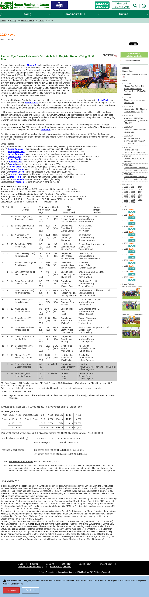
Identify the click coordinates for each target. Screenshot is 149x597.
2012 (133, 197)
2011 (140, 197)
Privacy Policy (105, 564)
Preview (125, 68)
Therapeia (19, 182)
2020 (140, 189)
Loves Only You (16, 154)
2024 (133, 187)
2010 (126, 200)
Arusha (13, 164)
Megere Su (15, 177)
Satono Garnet (17, 169)
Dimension (19, 179)
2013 (126, 197)
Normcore (45, 129)
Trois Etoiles (104, 100)
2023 (140, 187)
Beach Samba (15, 159)
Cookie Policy (85, 564)
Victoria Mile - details (131, 60)
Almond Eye (33, 65)
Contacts (50, 564)
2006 (133, 202)
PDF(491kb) (108, 55)
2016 (126, 195)
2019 (126, 192)
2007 (126, 202)
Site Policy (66, 564)
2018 (133, 192)
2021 (133, 189)
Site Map (34, 564)
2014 (140, 195)
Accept (11, 590)
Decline (30, 590)
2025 (126, 187)
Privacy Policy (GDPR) (60, 566)
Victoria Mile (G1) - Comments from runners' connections (134, 141)
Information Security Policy (30, 566)
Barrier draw (127, 71)
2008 (140, 200)
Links (20, 564)
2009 (133, 200)
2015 (133, 195)
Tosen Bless (15, 167)
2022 (126, 189)
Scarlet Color (16, 174)
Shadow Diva (15, 161)
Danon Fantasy (15, 149)
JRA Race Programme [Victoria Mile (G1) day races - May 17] (136, 120)
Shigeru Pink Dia (16, 151)
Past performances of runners (134, 74)
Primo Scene (14, 156)
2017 (140, 192)
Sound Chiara (32, 102)
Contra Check (17, 172)
